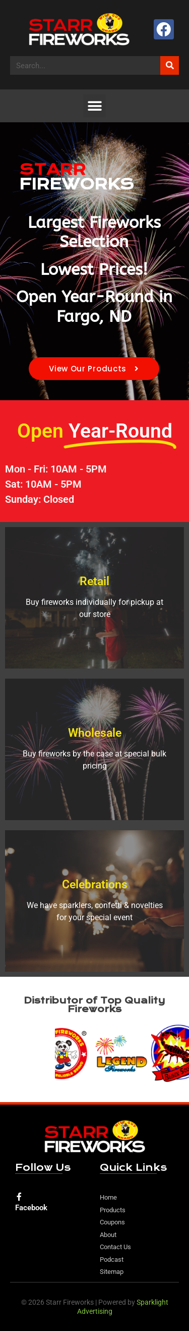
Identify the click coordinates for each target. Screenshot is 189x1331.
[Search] (169, 65)
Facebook (31, 1207)
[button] (94, 105)
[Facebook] (19, 1197)
